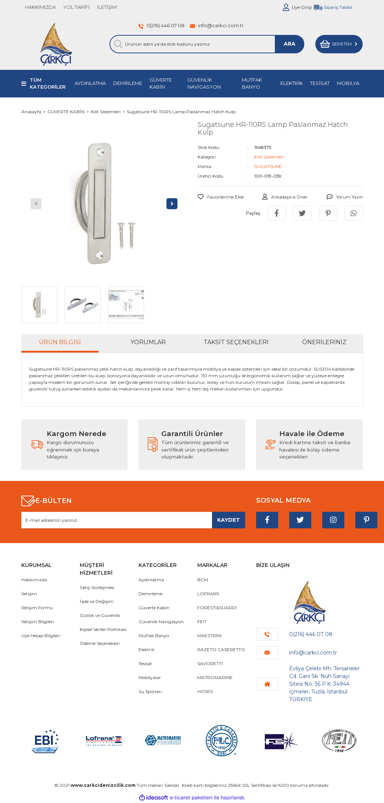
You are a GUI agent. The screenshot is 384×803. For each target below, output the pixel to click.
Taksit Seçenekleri (236, 342)
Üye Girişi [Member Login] (302, 7)
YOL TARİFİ (76, 7)
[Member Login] (286, 7)
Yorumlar (148, 342)
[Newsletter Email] (133, 520)
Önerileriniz (324, 342)
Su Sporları (150, 691)
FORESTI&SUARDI (217, 607)
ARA (289, 43)
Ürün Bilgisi (60, 342)
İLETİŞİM (107, 7)
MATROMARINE (215, 677)
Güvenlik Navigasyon (161, 621)
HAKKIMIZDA (40, 7)
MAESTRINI (209, 635)
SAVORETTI (210, 663)
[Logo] (56, 44)
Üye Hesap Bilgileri (40, 635)
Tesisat (145, 663)
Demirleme (150, 593)
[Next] (171, 203)
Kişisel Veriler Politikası (103, 629)
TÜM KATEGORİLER (47, 83)
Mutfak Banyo (154, 635)
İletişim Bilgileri (37, 621)
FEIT (202, 621)
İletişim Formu (37, 607)
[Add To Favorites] (221, 197)
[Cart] (339, 44)
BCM (202, 579)
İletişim (29, 593)
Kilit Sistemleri (269, 157)
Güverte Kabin (154, 607)
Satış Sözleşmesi (97, 587)
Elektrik (147, 649)
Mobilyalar (150, 677)
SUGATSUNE (268, 166)
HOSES (205, 691)
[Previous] (36, 203)
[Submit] (228, 520)
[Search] (207, 44)
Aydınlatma (151, 579)
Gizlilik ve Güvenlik (100, 615)
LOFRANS (208, 593)
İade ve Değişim (97, 601)
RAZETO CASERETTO (221, 649)
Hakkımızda (34, 579)
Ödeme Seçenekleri (100, 643)
